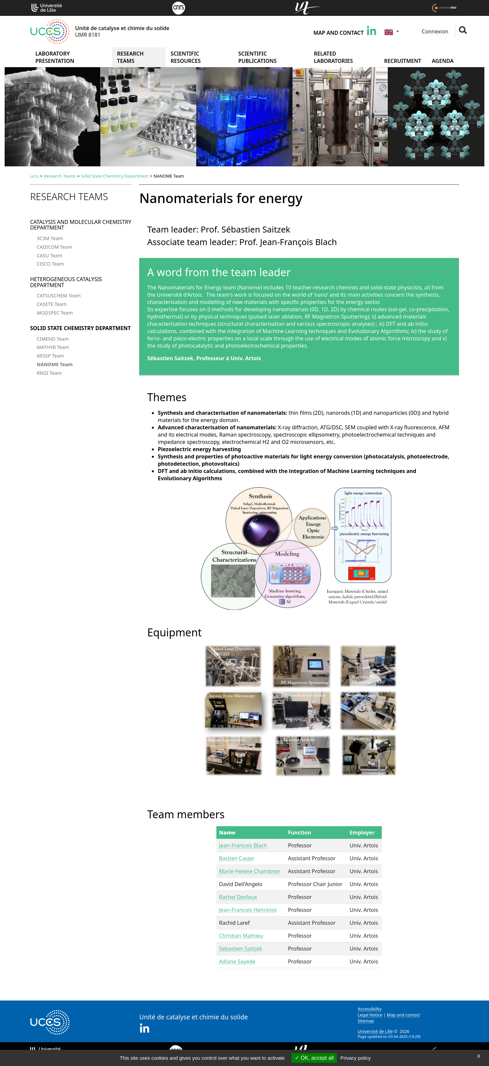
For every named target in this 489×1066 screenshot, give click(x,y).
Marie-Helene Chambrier (250, 871)
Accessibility (369, 1009)
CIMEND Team (53, 339)
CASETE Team (52, 304)
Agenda (443, 60)
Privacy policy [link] (355, 1058)
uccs (34, 176)
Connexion (434, 31)
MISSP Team (50, 356)
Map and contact (338, 32)
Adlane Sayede (237, 961)
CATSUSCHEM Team (59, 295)
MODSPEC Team (55, 313)
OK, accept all (314, 1058)
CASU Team (49, 255)
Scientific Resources (186, 57)
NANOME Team (55, 364)
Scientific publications (257, 57)
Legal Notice (370, 1015)
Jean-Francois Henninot (248, 910)
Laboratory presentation (54, 57)
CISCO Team (50, 264)
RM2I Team (49, 373)
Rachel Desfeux (238, 897)
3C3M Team (50, 238)
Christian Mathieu (241, 935)
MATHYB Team (53, 347)
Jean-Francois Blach (243, 845)
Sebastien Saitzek (240, 948)
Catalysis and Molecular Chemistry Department (80, 225)
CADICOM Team (54, 247)
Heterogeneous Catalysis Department (66, 282)
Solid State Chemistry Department (115, 176)
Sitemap (366, 1021)
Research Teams (130, 57)
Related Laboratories (333, 57)
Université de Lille (375, 1031)
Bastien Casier (236, 858)
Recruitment (402, 60)
